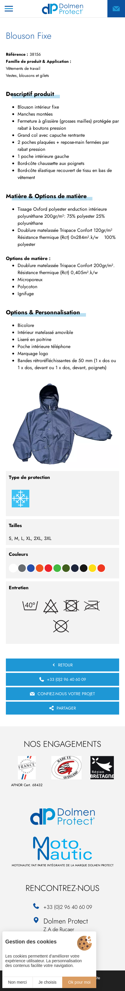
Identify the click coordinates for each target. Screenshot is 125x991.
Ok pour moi (79, 982)
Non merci (17, 982)
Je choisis (47, 982)
